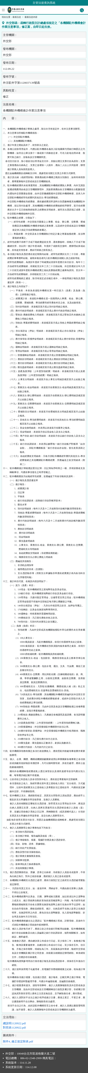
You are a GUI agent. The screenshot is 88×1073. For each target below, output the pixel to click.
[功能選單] (3, 10)
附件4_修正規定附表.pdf (18, 1041)
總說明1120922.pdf (14, 1023)
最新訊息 (16, 17)
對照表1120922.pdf (14, 1027)
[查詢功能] (82, 10)
